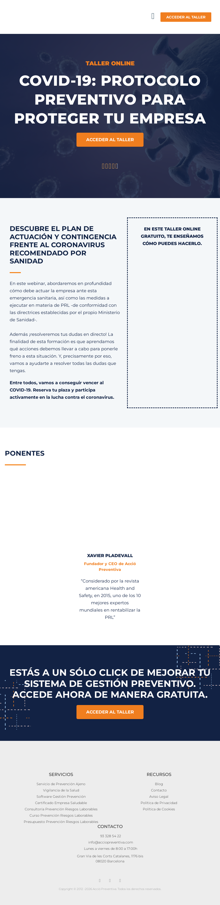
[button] (153, 16)
